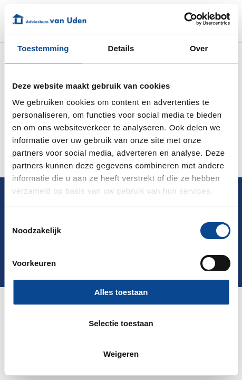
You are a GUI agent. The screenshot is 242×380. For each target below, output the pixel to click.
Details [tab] (121, 48)
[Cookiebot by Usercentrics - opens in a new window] (184, 19)
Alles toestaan (121, 292)
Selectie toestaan (121, 323)
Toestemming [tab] (43, 48)
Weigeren (121, 353)
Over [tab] (199, 48)
